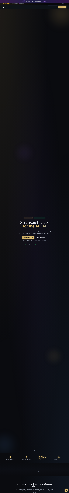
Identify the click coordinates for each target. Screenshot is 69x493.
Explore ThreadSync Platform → (28, 240)
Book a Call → (62, 6)
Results (34, 6)
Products (29, 6)
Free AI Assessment (52, 6)
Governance (23, 6)
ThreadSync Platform (14, 3)
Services (18, 6)
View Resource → (44, 1)
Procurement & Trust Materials (40, 240)
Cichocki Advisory (6, 3)
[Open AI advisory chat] (66, 490)
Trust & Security (41, 6)
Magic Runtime (21, 3)
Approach (13, 6)
